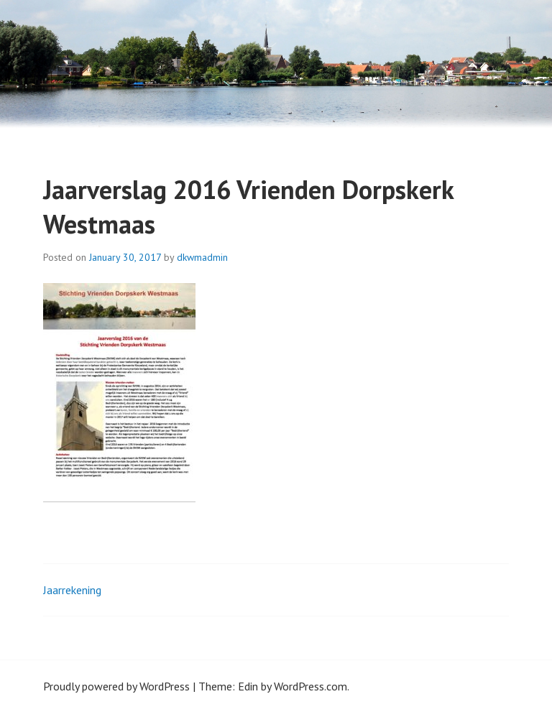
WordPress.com (310, 686)
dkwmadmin (202, 257)
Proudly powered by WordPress (116, 686)
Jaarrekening (72, 590)
